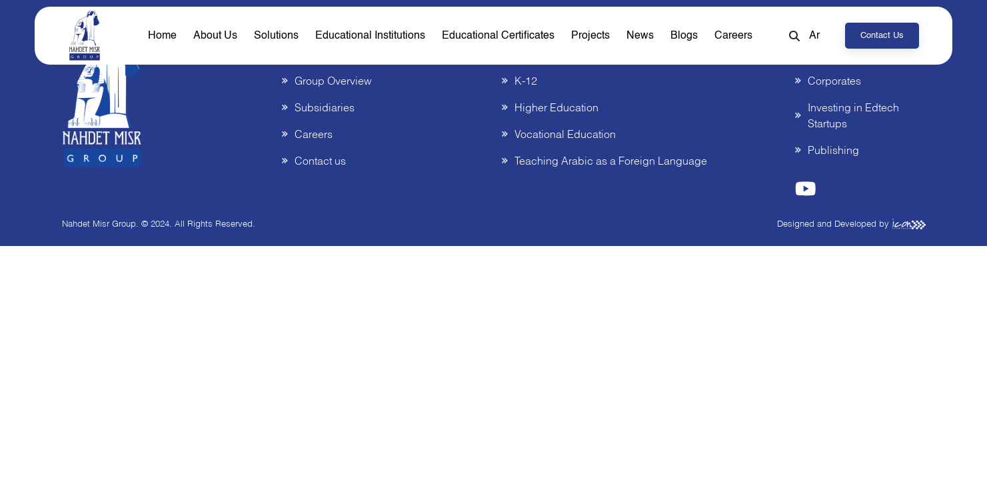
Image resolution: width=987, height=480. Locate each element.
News (640, 36)
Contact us (882, 35)
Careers (733, 36)
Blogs (684, 36)
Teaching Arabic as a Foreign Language (610, 160)
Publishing (833, 149)
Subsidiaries (325, 107)
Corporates (834, 80)
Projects (590, 36)
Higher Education (556, 107)
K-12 (525, 80)
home (162, 36)
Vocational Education (565, 133)
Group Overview (333, 80)
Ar (814, 36)
